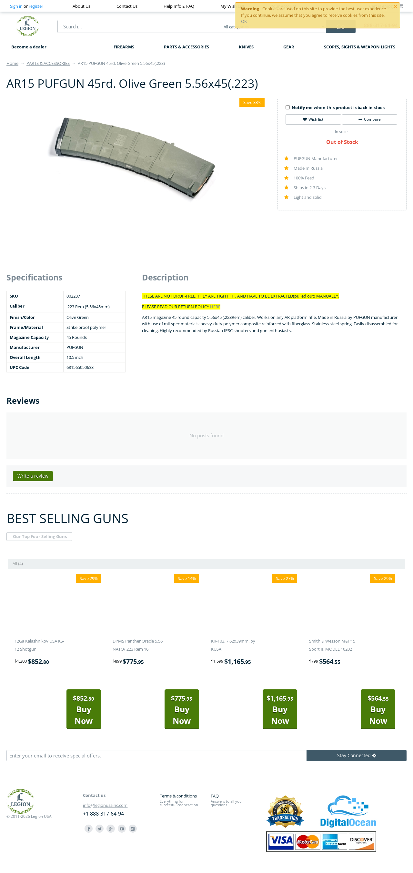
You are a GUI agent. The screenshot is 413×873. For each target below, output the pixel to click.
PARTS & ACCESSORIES (186, 47)
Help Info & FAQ (179, 6)
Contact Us (126, 6)
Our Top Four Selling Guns (40, 536)
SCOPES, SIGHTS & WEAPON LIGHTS (359, 47)
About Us (81, 6)
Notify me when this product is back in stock (335, 107)
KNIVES (246, 47)
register (36, 6)
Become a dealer (28, 47)
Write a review (32, 476)
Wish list (313, 119)
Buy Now (83, 710)
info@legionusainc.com (105, 805)
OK (244, 21)
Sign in (16, 6)
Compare (369, 119)
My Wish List (232, 6)
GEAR (288, 47)
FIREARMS (124, 47)
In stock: (342, 131)
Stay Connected (356, 755)
